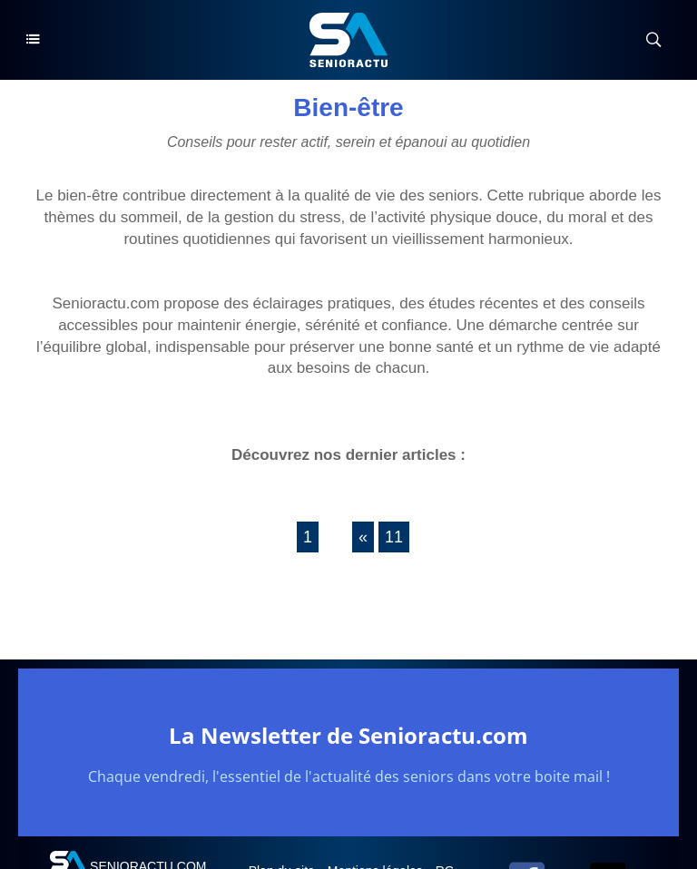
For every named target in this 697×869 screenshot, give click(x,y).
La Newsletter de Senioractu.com (348, 735)
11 (394, 537)
